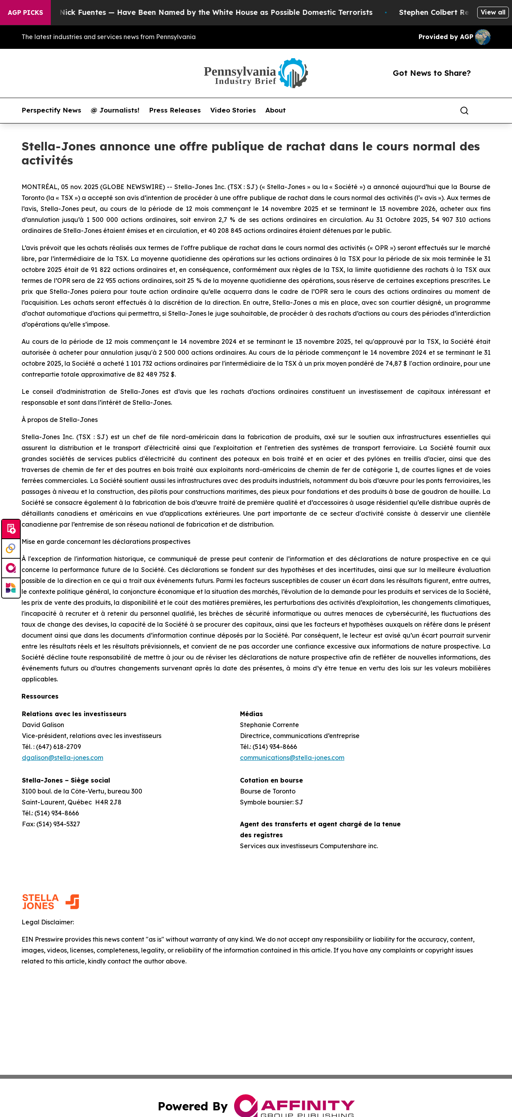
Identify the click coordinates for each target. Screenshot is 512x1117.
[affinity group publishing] (11, 568)
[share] (485, 110)
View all (493, 12)
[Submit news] (11, 529)
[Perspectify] (11, 549)
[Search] (464, 111)
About (275, 110)
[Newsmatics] (11, 588)
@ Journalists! (115, 110)
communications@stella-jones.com (292, 757)
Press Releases (175, 110)
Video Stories (233, 110)
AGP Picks (25, 12)
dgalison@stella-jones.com (62, 757)
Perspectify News (51, 110)
